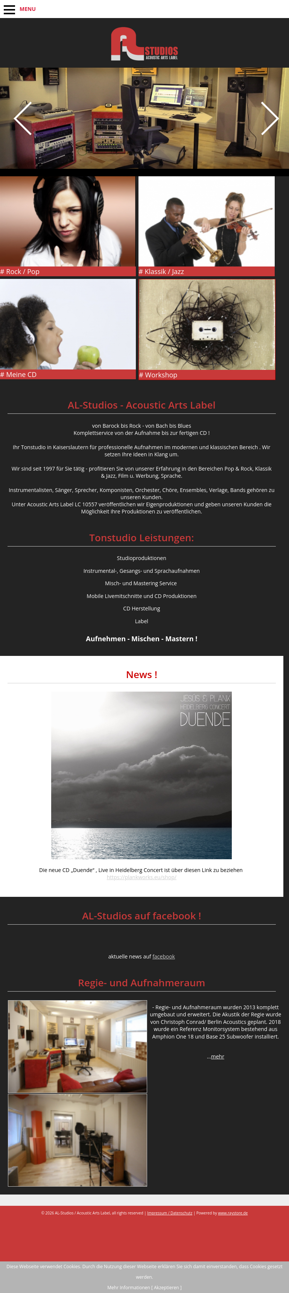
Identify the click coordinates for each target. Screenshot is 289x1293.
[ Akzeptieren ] (166, 1287)
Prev (20, 137)
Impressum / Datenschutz (169, 1213)
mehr (217, 1056)
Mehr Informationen (128, 1287)
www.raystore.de (233, 1213)
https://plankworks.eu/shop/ (141, 877)
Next (268, 137)
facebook (163, 956)
